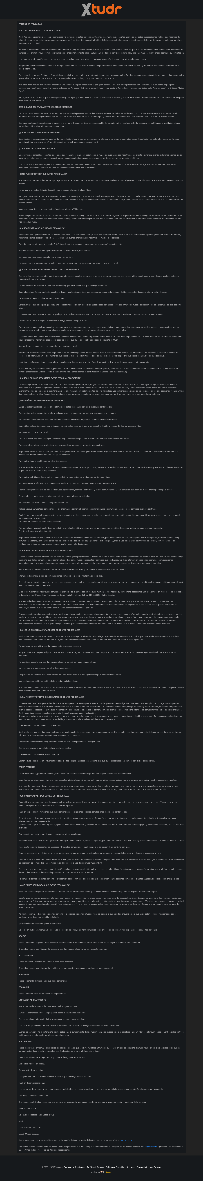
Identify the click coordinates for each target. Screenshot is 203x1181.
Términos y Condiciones (75, 1167)
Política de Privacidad (115, 1167)
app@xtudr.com (126, 1140)
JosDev (109, 1172)
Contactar (130, 1167)
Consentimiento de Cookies (149, 1167)
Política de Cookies (95, 1167)
